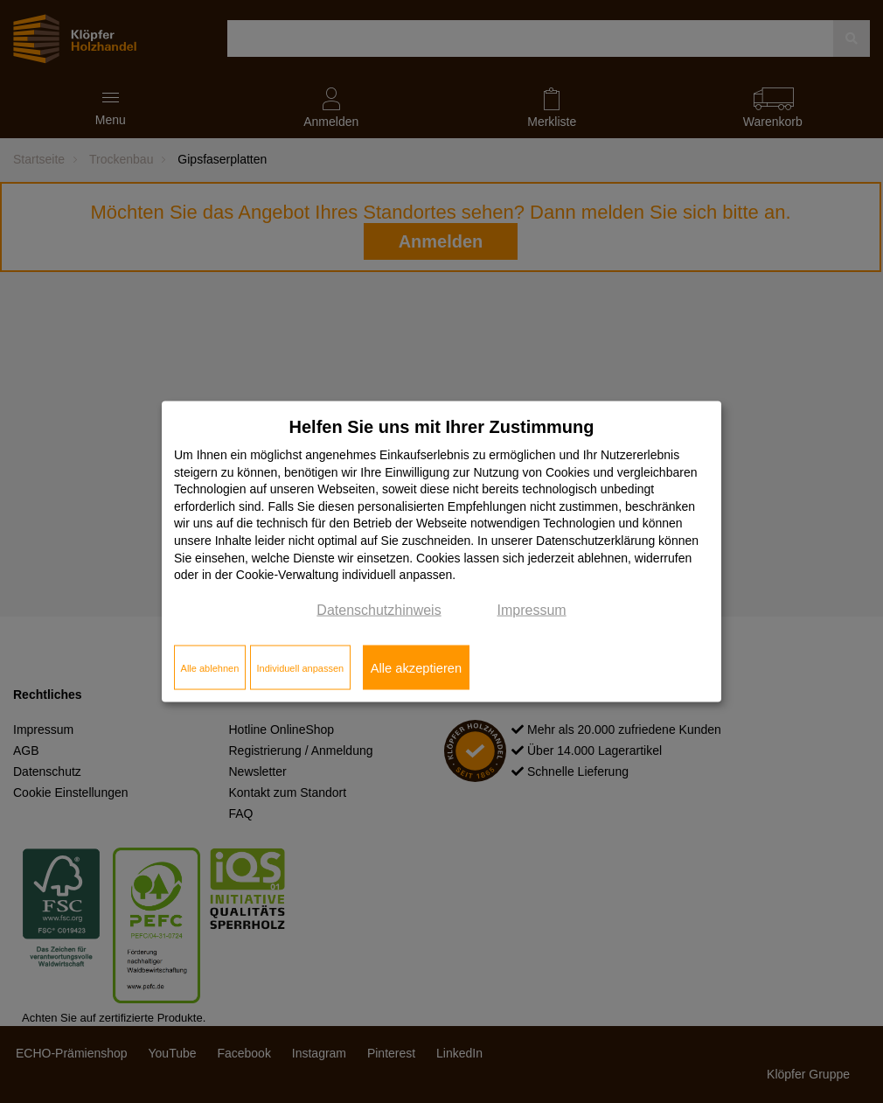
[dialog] (441, 551)
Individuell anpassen (300, 667)
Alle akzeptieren (416, 667)
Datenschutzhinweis (378, 609)
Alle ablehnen (210, 667)
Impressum (532, 609)
